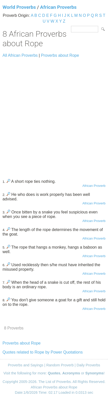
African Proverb (93, 186)
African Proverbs (58, 7)
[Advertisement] (54, 116)
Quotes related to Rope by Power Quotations (43, 352)
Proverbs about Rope (60, 55)
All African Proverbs (20, 55)
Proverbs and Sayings (25, 365)
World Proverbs (19, 7)
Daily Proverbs (88, 365)
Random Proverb (60, 365)
